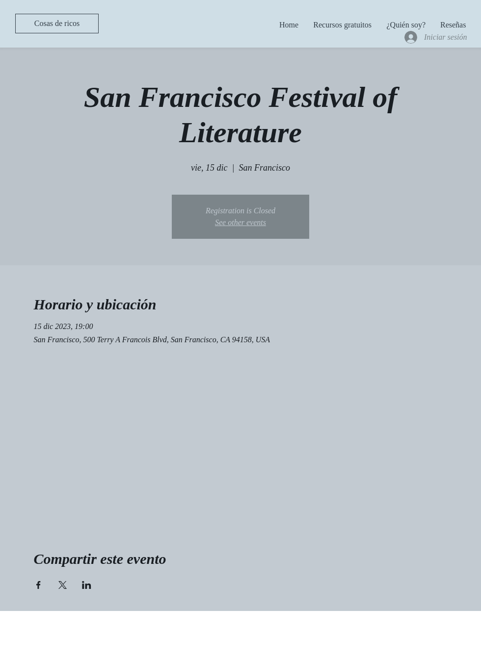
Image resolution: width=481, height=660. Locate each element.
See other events (240, 222)
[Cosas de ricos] (57, 23)
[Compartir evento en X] (62, 585)
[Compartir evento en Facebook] (38, 585)
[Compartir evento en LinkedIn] (86, 585)
